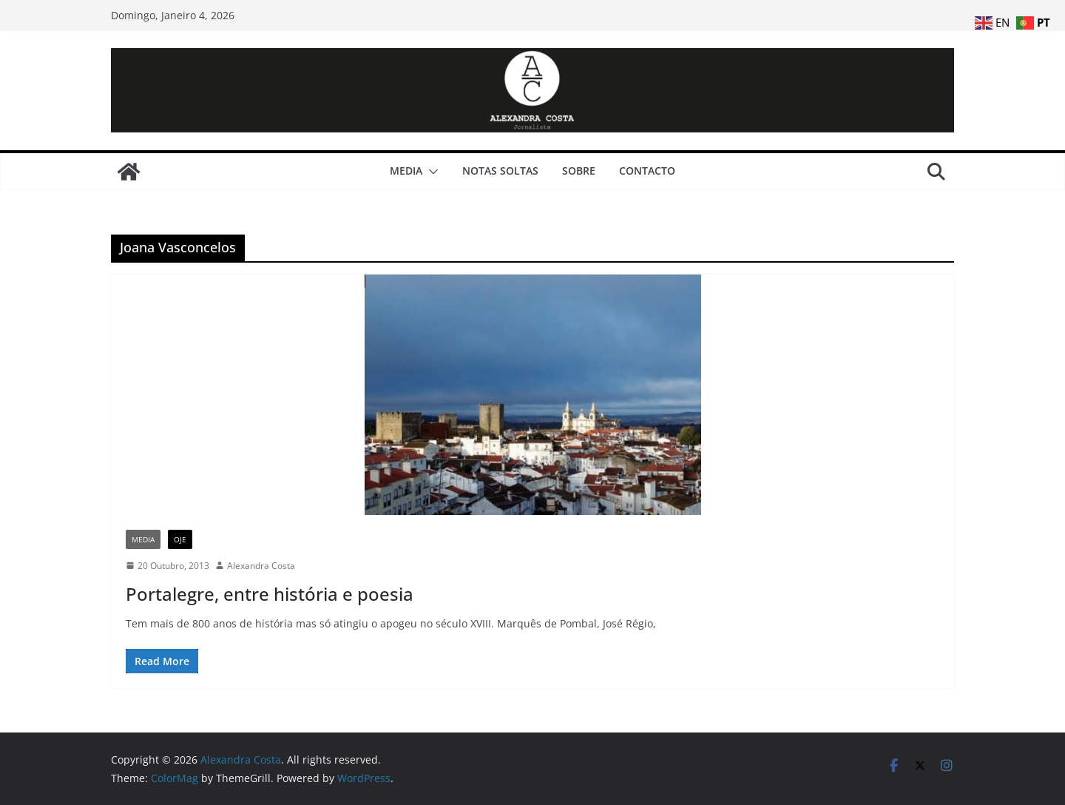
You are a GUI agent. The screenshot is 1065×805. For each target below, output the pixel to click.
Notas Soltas (500, 171)
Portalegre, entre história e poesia (269, 594)
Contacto (647, 171)
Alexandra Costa (261, 565)
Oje (180, 539)
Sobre (578, 171)
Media (406, 171)
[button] (430, 172)
